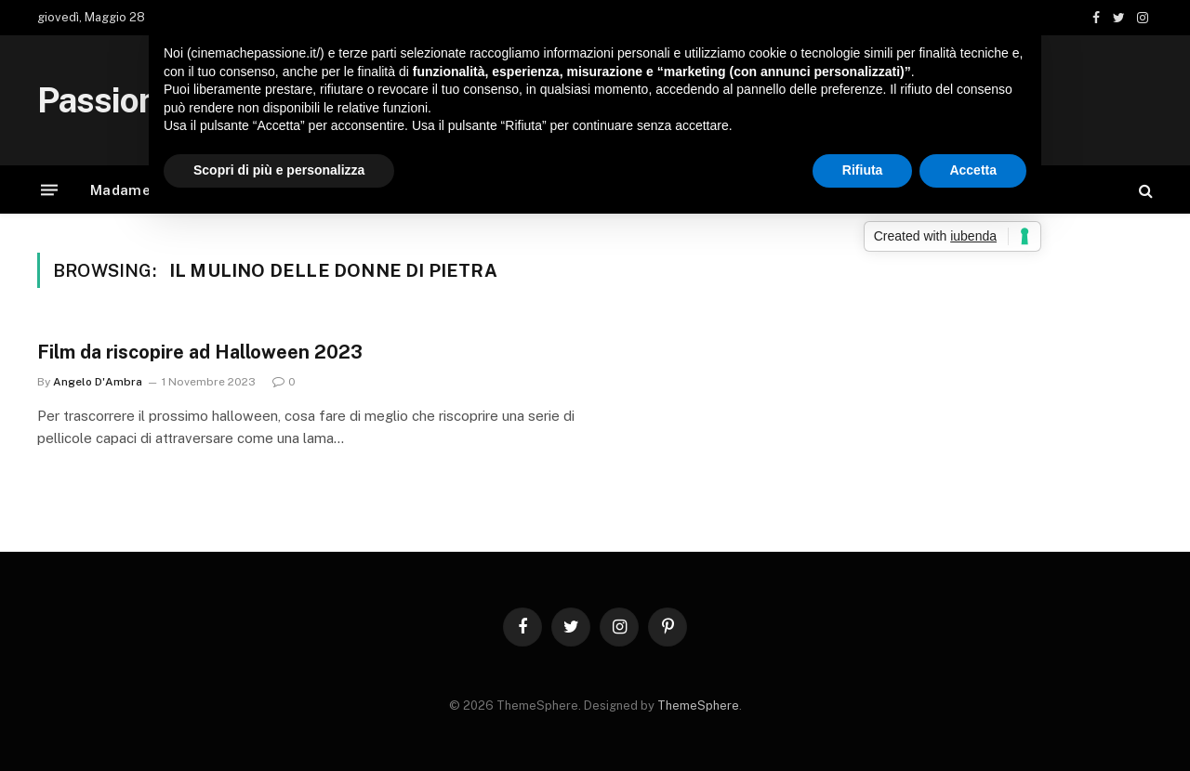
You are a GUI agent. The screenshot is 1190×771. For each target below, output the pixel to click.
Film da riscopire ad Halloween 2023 (200, 352)
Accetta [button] (973, 170)
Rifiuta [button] (862, 170)
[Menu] (49, 190)
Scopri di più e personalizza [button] (278, 170)
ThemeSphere (698, 705)
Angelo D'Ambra (97, 381)
